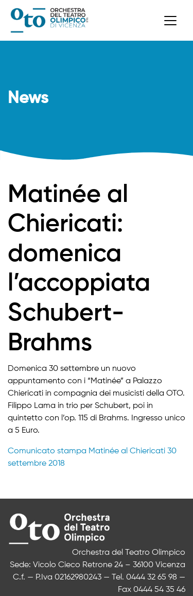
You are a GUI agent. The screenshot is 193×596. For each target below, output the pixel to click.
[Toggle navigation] (170, 20)
